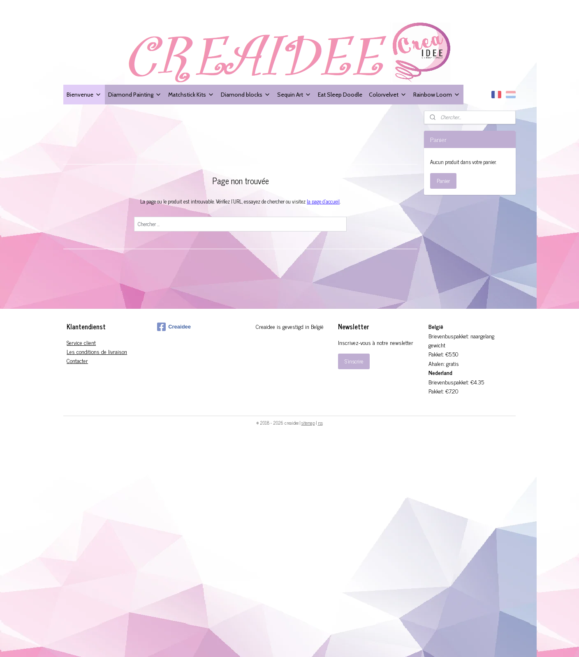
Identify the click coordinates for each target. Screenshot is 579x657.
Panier (443, 180)
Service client (81, 342)
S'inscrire (354, 361)
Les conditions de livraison (97, 351)
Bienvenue (84, 94)
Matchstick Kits (191, 94)
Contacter (77, 360)
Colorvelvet (388, 94)
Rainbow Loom (436, 94)
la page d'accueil (323, 201)
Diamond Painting (135, 94)
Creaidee (174, 327)
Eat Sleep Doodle (340, 94)
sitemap (308, 422)
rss (320, 422)
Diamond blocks (246, 94)
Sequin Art (294, 94)
